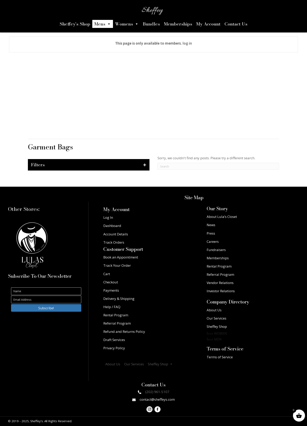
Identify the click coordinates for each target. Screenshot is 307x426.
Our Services (134, 364)
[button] (46, 308)
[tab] (88, 164)
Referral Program (117, 323)
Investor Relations (221, 291)
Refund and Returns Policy (124, 331)
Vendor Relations (220, 282)
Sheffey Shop (160, 364)
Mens (102, 24)
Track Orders (113, 242)
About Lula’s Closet (222, 216)
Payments (111, 290)
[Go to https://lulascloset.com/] (32, 245)
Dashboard (112, 225)
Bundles (151, 23)
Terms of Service (220, 357)
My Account (208, 23)
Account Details (115, 234)
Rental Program (115, 315)
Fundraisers (216, 249)
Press (211, 233)
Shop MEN (214, 339)
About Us (112, 364)
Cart (106, 274)
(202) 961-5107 (157, 391)
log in (187, 43)
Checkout (110, 282)
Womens (127, 24)
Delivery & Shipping (118, 298)
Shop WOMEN (217, 333)
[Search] (218, 171)
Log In (108, 217)
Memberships (178, 23)
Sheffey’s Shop (75, 23)
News (211, 225)
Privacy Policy (114, 348)
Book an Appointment (120, 257)
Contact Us (236, 23)
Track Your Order (117, 265)
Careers (213, 241)
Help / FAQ (111, 306)
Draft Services (114, 339)
